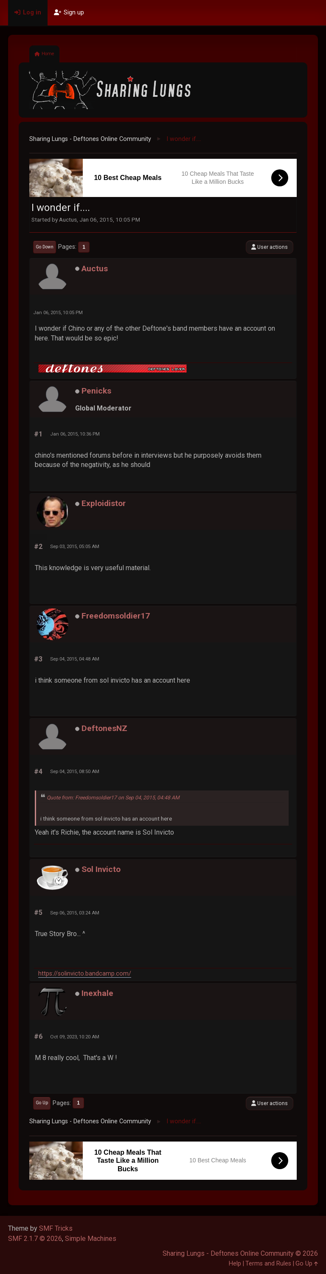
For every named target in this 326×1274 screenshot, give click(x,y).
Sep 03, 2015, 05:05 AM (74, 546)
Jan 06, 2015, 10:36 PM (75, 434)
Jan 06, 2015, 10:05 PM (58, 312)
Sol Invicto (101, 869)
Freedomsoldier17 (116, 616)
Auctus (95, 268)
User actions (269, 247)
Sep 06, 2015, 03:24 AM (74, 913)
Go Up (42, 1102)
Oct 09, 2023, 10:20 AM (74, 1037)
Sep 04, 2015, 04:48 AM (74, 659)
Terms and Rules (268, 1263)
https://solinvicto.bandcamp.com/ (84, 973)
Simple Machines (90, 1239)
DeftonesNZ (104, 728)
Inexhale (97, 993)
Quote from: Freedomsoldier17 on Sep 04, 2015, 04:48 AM (113, 798)
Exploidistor (104, 503)
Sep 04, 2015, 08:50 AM (74, 771)
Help (235, 1263)
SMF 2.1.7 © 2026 (35, 1239)
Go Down (44, 247)
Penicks (96, 391)
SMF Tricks (56, 1228)
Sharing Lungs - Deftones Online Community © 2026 (240, 1253)
